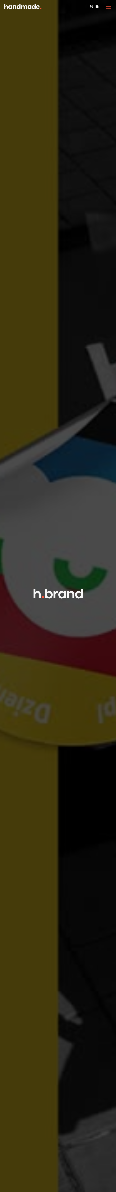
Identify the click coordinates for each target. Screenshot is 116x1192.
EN (97, 6)
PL (92, 6)
